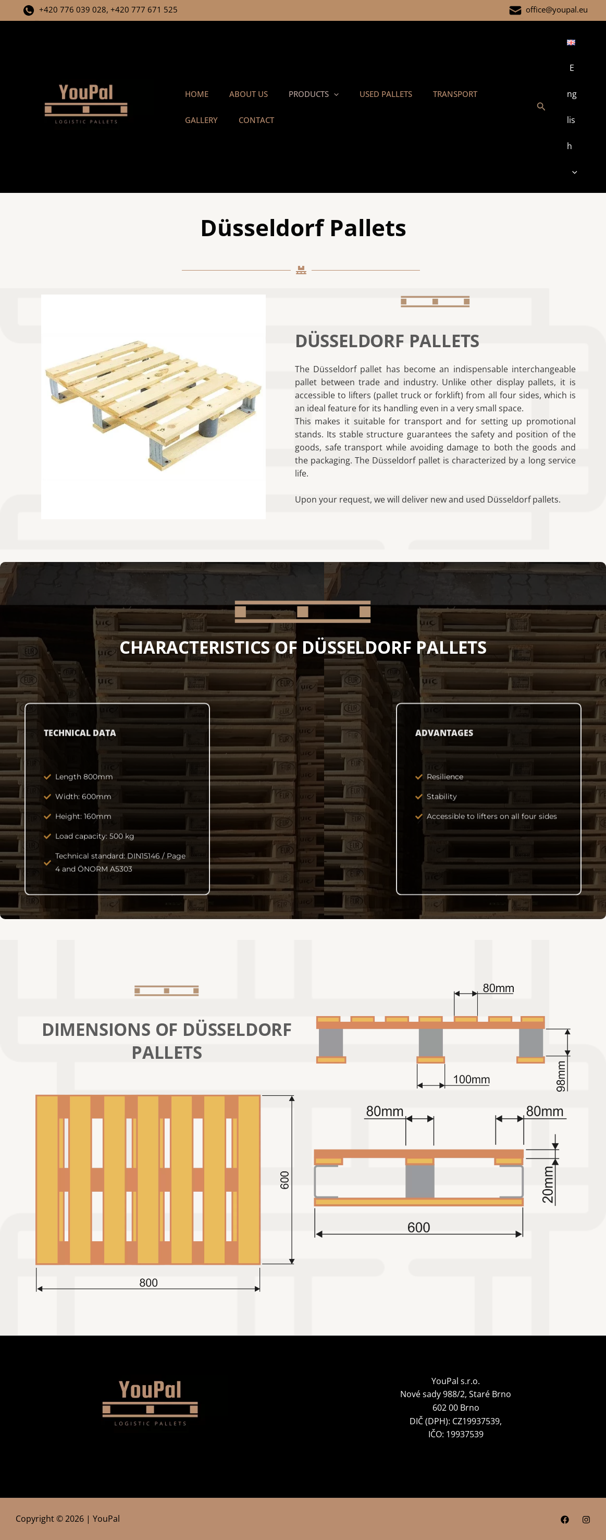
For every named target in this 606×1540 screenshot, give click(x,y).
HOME (194, 94)
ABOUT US (240, 94)
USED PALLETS (367, 94)
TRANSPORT (432, 94)
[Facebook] (565, 1519)
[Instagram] (586, 1519)
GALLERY (485, 94)
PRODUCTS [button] (301, 94)
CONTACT (200, 120)
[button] (321, 94)
